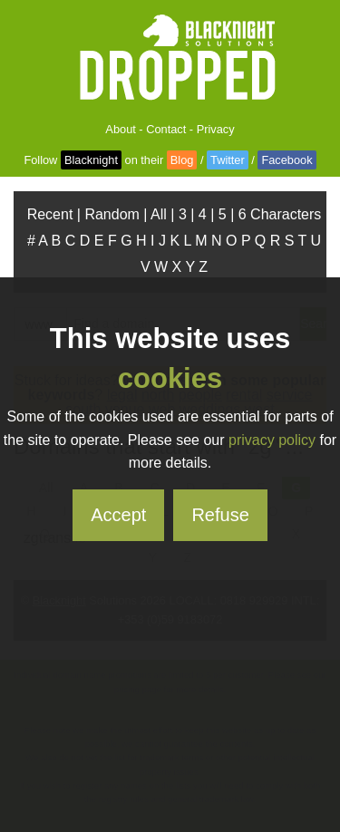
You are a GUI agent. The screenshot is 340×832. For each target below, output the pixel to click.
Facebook (286, 160)
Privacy (216, 129)
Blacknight (91, 160)
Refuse (219, 515)
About (120, 129)
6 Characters (280, 214)
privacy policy (272, 440)
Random (111, 214)
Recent (50, 214)
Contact (166, 129)
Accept (118, 515)
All (159, 214)
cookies (170, 378)
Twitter (227, 160)
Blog (182, 160)
